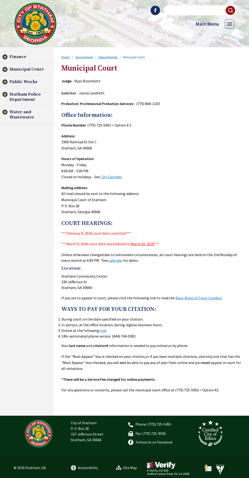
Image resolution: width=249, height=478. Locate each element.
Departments (108, 57)
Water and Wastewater (21, 114)
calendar (115, 260)
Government (84, 57)
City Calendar (111, 176)
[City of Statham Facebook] (155, 10)
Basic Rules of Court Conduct (198, 298)
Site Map (130, 467)
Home (65, 57)
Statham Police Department (25, 97)
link (103, 330)
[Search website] (199, 10)
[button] (231, 10)
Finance (17, 56)
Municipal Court (26, 69)
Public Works (23, 82)
